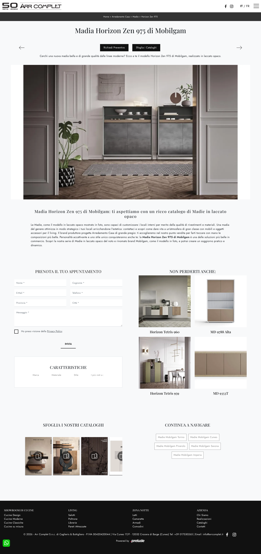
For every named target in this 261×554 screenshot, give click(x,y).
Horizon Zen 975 (149, 16)
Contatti (201, 526)
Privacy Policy (54, 331)
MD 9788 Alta (220, 332)
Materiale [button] (56, 375)
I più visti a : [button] (97, 375)
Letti (134, 515)
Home (106, 16)
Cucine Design (12, 515)
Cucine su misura (13, 526)
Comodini (137, 526)
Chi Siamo (202, 515)
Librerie (72, 523)
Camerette (138, 519)
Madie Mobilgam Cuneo (203, 437)
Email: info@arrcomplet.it (209, 534)
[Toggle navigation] (256, 6)
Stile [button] (76, 375)
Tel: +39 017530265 (182, 534)
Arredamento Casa (121, 16)
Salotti (71, 515)
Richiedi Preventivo (114, 47)
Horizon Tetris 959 (164, 393)
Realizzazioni (204, 519)
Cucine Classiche (13, 523)
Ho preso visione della (41, 331)
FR (247, 6)
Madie (135, 16)
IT (241, 6)
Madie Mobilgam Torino (171, 437)
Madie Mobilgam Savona (205, 446)
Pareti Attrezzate (77, 526)
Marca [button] (36, 375)
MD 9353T (220, 393)
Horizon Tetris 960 (165, 332)
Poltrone (72, 519)
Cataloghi (202, 523)
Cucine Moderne (13, 519)
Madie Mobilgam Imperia (188, 455)
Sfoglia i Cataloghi (146, 47)
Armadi (136, 523)
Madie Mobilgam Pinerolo (170, 446)
